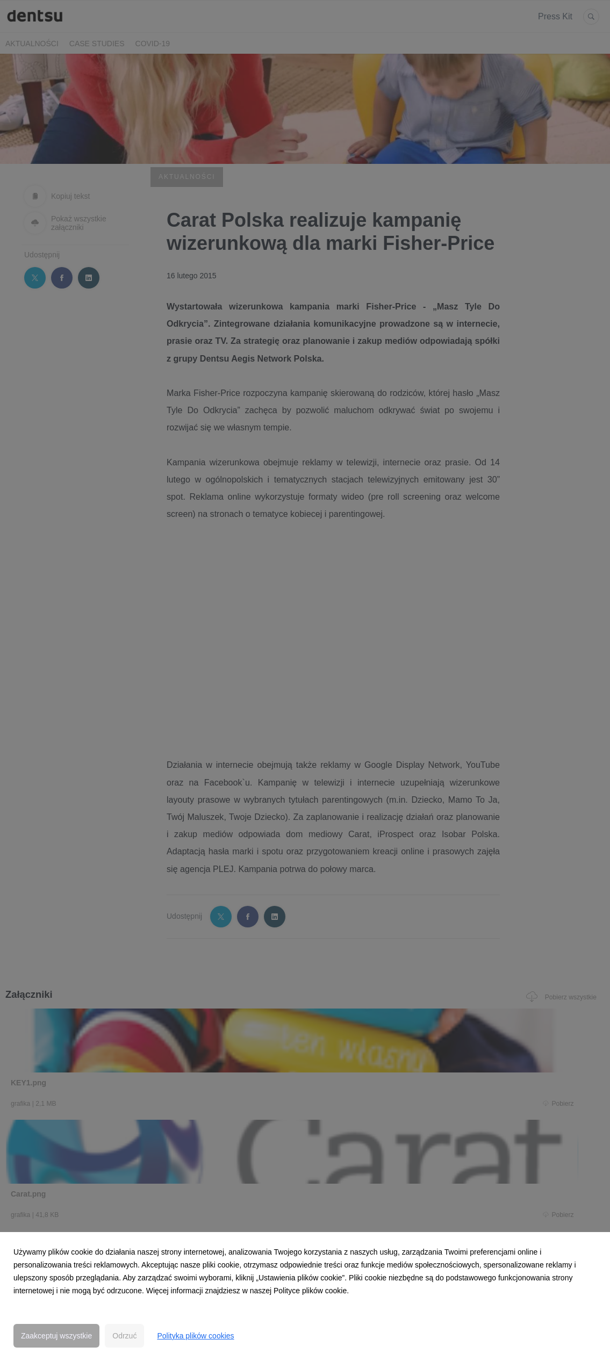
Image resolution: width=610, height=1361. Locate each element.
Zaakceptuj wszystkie (56, 1335)
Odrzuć (124, 1335)
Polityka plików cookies (195, 1335)
